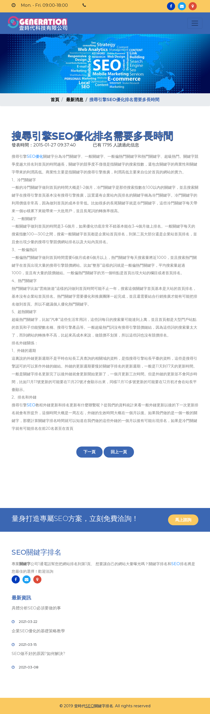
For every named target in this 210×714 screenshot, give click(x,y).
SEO (31, 405)
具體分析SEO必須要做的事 (36, 607)
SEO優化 (35, 156)
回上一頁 (119, 451)
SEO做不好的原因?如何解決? (38, 653)
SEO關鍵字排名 (36, 552)
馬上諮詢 (183, 519)
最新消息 (74, 99)
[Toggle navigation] (194, 23)
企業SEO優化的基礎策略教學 (38, 630)
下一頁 (89, 451)
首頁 (55, 99)
